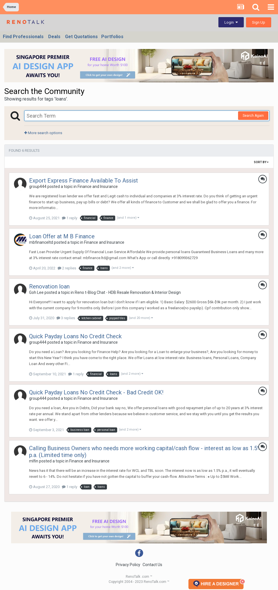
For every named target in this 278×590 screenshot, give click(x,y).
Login (231, 22)
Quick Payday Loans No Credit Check (75, 336)
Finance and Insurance (98, 186)
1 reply (69, 218)
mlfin (33, 461)
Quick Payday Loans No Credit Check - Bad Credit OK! (96, 392)
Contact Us (152, 564)
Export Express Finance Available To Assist (83, 180)
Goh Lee (36, 292)
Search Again (253, 116)
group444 (37, 186)
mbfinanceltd (41, 242)
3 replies (65, 318)
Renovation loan (49, 286)
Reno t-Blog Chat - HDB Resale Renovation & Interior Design (128, 292)
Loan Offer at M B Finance (62, 236)
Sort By (261, 162)
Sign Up (258, 22)
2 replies (67, 268)
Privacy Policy (128, 564)
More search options (43, 133)
